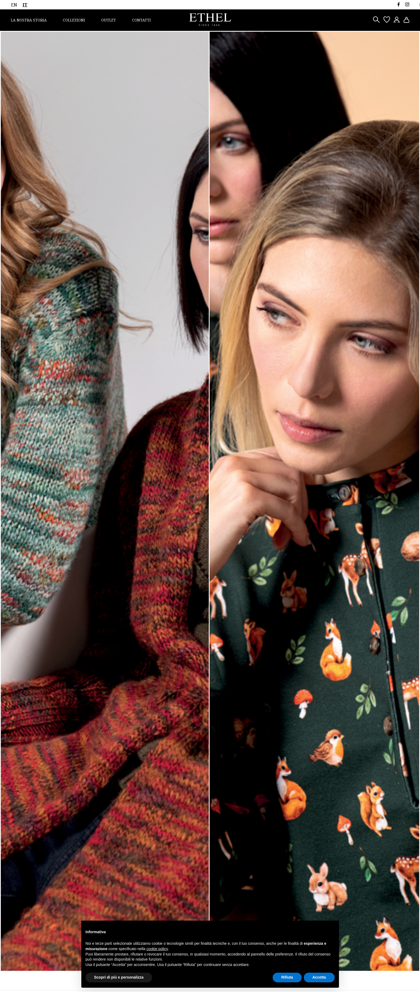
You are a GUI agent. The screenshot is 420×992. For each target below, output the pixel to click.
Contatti (141, 20)
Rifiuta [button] (287, 977)
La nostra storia (29, 20)
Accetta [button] (319, 977)
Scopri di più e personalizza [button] (119, 977)
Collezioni (74, 20)
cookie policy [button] (157, 949)
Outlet (108, 20)
